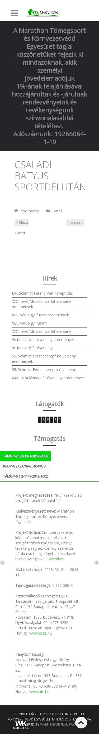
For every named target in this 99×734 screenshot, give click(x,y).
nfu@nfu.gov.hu (41, 680)
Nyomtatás (28, 210)
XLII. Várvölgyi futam (29, 323)
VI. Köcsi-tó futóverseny (32, 347)
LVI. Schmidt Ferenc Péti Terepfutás (42, 293)
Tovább (75, 222)
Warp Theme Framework (59, 724)
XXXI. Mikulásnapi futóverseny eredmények (48, 377)
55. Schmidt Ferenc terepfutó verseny (44, 369)
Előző (22, 222)
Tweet (20, 232)
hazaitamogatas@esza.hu (50, 627)
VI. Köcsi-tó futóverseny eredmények (43, 339)
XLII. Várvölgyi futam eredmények (40, 314)
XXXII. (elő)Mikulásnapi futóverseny (41, 331)
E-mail (54, 210)
